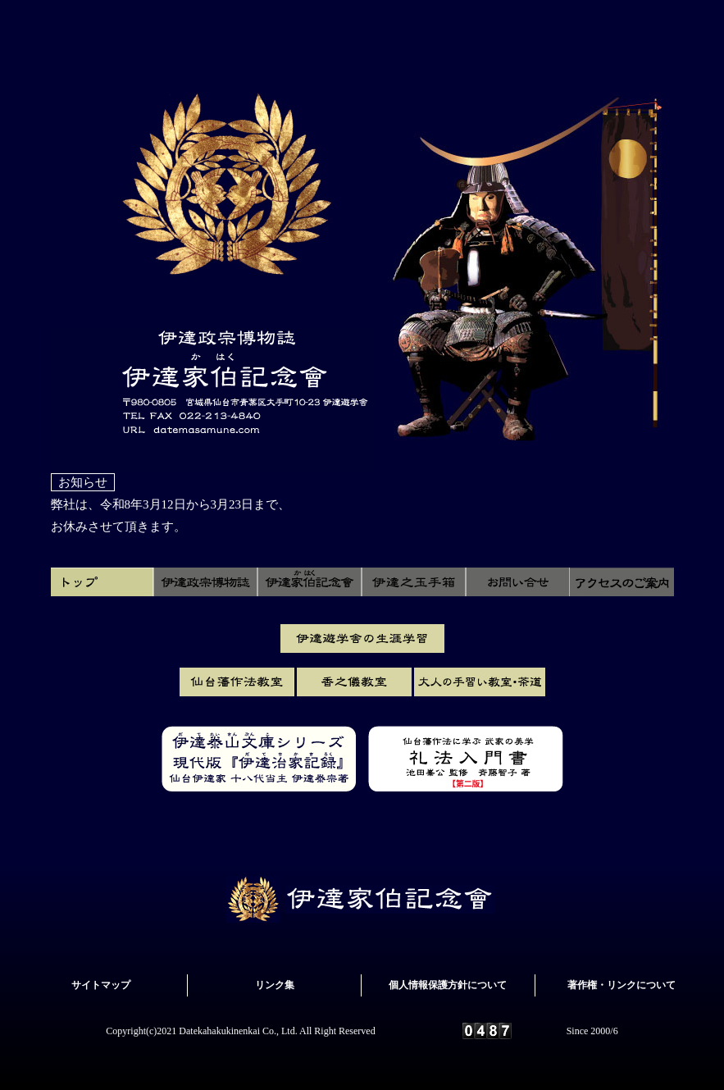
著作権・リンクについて (621, 985)
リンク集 (274, 985)
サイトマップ (100, 985)
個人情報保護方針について (448, 985)
